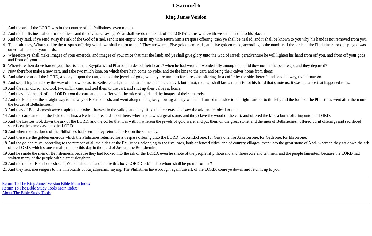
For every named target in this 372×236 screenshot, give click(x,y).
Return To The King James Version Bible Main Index (46, 183)
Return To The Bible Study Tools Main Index (39, 188)
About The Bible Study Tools (26, 193)
